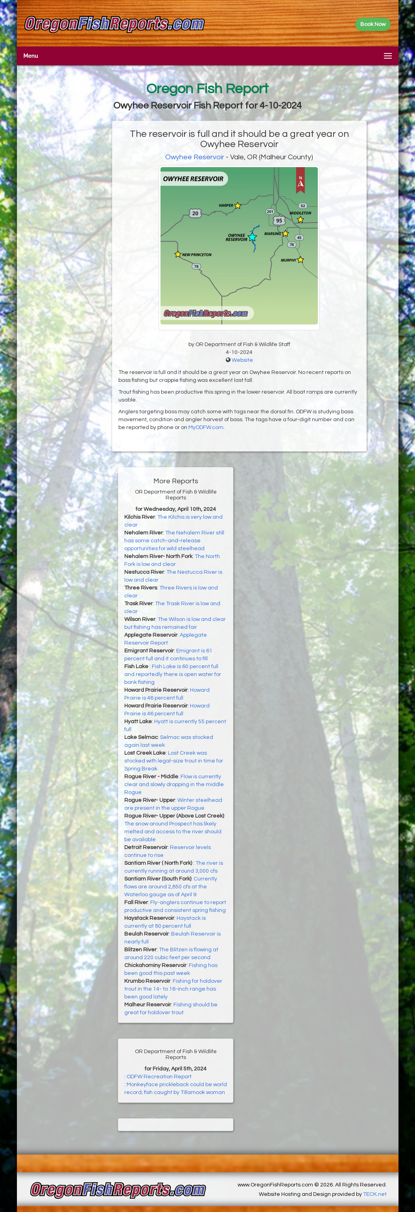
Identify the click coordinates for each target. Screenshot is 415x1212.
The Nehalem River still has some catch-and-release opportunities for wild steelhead (174, 540)
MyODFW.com (205, 427)
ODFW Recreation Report (159, 1076)
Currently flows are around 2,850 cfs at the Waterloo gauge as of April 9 (170, 886)
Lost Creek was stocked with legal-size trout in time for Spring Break (173, 761)
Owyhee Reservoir (194, 157)
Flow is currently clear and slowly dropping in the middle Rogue (174, 784)
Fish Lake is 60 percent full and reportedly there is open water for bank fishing (172, 674)
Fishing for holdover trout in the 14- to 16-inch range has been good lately (173, 989)
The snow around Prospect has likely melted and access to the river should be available (172, 831)
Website (242, 360)
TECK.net (375, 1194)
